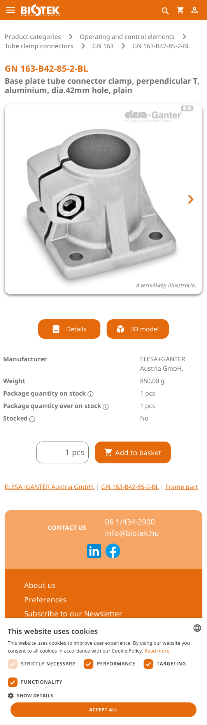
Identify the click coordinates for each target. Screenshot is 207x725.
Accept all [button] (103, 709)
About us (40, 585)
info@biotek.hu (132, 533)
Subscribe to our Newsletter (73, 614)
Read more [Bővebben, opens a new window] (157, 651)
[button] (103, 695)
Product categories (33, 36)
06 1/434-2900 (130, 522)
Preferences (45, 600)
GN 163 (103, 46)
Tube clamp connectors (39, 46)
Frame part (181, 486)
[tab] (96, 305)
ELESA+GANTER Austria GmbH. (50, 486)
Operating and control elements (127, 36)
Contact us (67, 527)
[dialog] (103, 671)
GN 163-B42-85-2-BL (130, 486)
